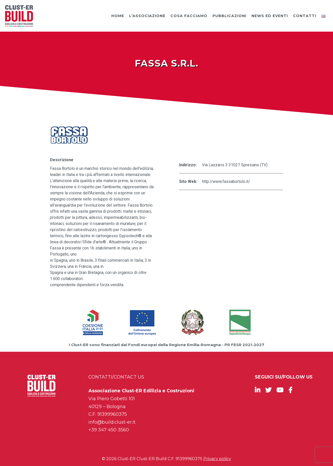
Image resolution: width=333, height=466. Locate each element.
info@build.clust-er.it (112, 422)
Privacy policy (217, 458)
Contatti (304, 16)
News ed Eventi (269, 16)
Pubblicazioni (229, 16)
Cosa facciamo (188, 16)
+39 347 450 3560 (108, 430)
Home (117, 16)
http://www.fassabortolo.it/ (226, 181)
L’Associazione (147, 16)
